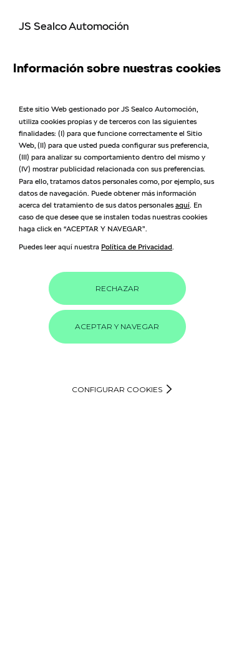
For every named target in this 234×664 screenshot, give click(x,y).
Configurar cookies (117, 389)
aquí (182, 204)
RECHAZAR (117, 288)
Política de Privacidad (136, 246)
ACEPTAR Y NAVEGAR (117, 326)
